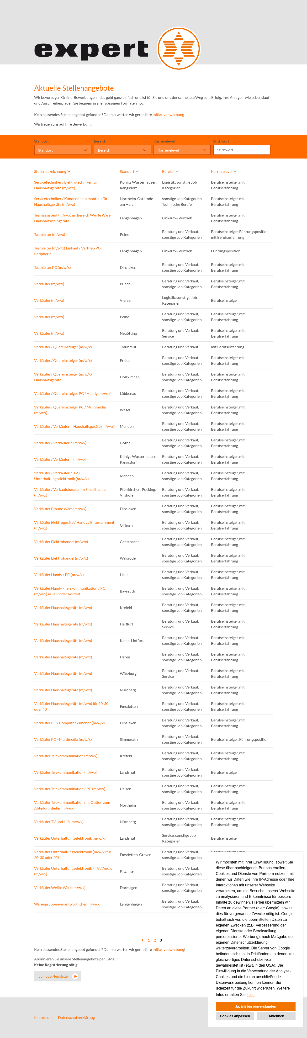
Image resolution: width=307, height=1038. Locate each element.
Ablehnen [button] (276, 1016)
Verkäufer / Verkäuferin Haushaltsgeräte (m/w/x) (74, 426)
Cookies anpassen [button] (235, 1016)
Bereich (100, 141)
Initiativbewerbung (168, 114)
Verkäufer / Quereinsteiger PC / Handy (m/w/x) (72, 393)
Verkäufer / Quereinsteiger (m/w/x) (63, 346)
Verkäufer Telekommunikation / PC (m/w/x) (69, 788)
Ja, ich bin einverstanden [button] (255, 1006)
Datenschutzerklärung (76, 1017)
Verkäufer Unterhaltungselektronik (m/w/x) (70, 838)
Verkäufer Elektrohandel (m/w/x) (61, 541)
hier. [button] (250, 995)
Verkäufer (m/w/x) (49, 283)
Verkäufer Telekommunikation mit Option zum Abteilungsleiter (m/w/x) (72, 805)
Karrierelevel (164, 141)
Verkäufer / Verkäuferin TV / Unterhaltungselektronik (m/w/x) (61, 476)
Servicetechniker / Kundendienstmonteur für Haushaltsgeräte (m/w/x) (70, 201)
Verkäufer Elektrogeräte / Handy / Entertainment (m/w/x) (74, 525)
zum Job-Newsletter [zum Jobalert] (54, 976)
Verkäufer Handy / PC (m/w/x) (59, 574)
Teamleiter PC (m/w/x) (52, 267)
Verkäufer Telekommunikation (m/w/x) (65, 755)
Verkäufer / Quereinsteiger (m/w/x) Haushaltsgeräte (63, 377)
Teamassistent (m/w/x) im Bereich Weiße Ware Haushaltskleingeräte (72, 218)
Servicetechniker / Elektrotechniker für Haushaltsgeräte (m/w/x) (65, 185)
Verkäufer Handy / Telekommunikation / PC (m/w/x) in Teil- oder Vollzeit (69, 591)
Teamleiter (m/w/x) (49, 234)
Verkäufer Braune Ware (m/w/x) (60, 508)
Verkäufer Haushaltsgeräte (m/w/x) (63, 607)
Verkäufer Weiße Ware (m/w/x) (59, 887)
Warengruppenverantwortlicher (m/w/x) (67, 904)
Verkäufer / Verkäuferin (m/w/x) (60, 442)
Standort (41, 141)
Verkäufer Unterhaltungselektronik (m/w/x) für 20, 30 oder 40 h (72, 854)
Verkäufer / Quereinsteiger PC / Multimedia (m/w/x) (70, 410)
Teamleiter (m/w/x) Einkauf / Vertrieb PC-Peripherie (68, 251)
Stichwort (221, 141)
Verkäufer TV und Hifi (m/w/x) (59, 821)
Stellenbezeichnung (52, 171)
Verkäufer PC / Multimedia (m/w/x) (63, 739)
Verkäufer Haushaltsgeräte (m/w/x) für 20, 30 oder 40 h (71, 706)
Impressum (43, 1017)
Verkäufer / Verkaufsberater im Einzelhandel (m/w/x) (70, 492)
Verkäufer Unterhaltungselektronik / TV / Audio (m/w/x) (73, 871)
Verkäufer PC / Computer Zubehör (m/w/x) (69, 722)
